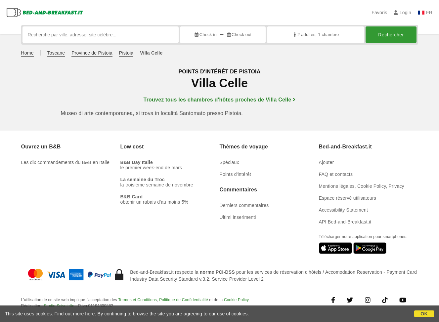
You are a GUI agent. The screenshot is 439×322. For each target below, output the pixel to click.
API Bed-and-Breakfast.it (345, 221)
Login (402, 12)
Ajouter (326, 162)
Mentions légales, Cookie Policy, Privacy (361, 186)
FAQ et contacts (336, 174)
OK (423, 313)
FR (425, 12)
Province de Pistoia (91, 53)
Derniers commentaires (244, 205)
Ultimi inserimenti (238, 217)
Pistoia (126, 53)
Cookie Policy (236, 300)
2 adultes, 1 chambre (315, 34)
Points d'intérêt (235, 174)
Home (27, 53)
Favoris (379, 12)
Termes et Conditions (137, 300)
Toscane (56, 53)
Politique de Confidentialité (183, 300)
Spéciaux (229, 162)
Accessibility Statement (343, 210)
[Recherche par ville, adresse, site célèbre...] (100, 34)
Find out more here (75, 313)
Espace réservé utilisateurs (347, 198)
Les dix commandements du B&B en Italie (65, 162)
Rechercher (391, 34)
